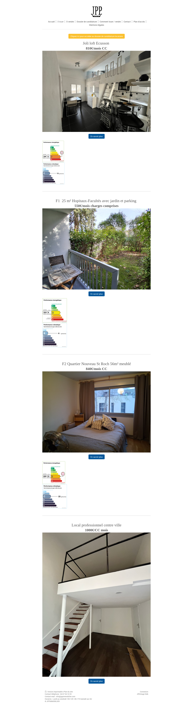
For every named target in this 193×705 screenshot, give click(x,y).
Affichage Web (142, 694)
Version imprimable (54, 691)
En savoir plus (96, 136)
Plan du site (68, 691)
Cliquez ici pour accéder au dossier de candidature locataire (96, 36)
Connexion (144, 691)
